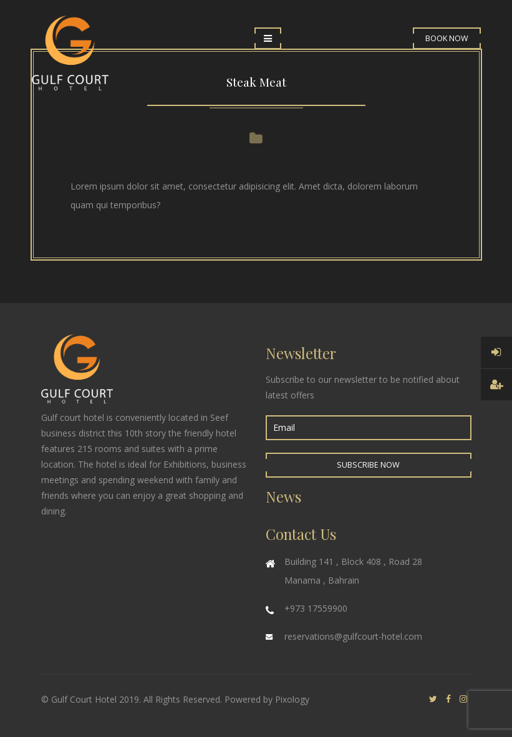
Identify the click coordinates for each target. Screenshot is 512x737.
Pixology (292, 699)
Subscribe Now (368, 465)
